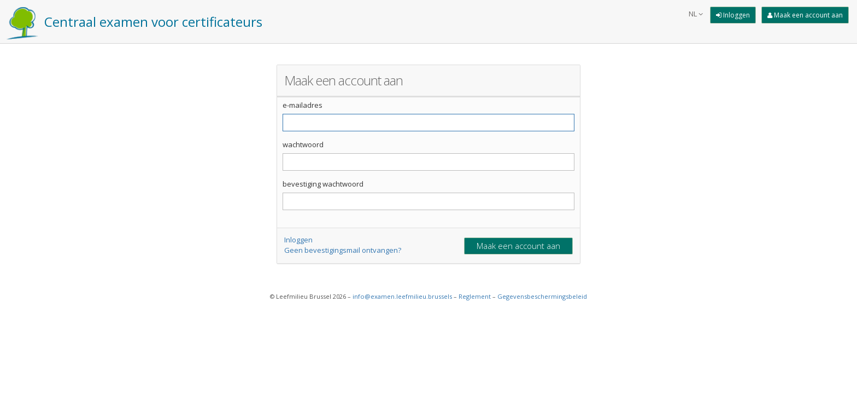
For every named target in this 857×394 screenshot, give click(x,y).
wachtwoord (303, 144)
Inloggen (298, 240)
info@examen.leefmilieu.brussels (402, 296)
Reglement (475, 296)
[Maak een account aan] (805, 15)
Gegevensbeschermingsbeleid (542, 296)
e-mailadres (302, 105)
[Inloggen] (733, 15)
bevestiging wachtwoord (323, 184)
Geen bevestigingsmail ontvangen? (342, 250)
